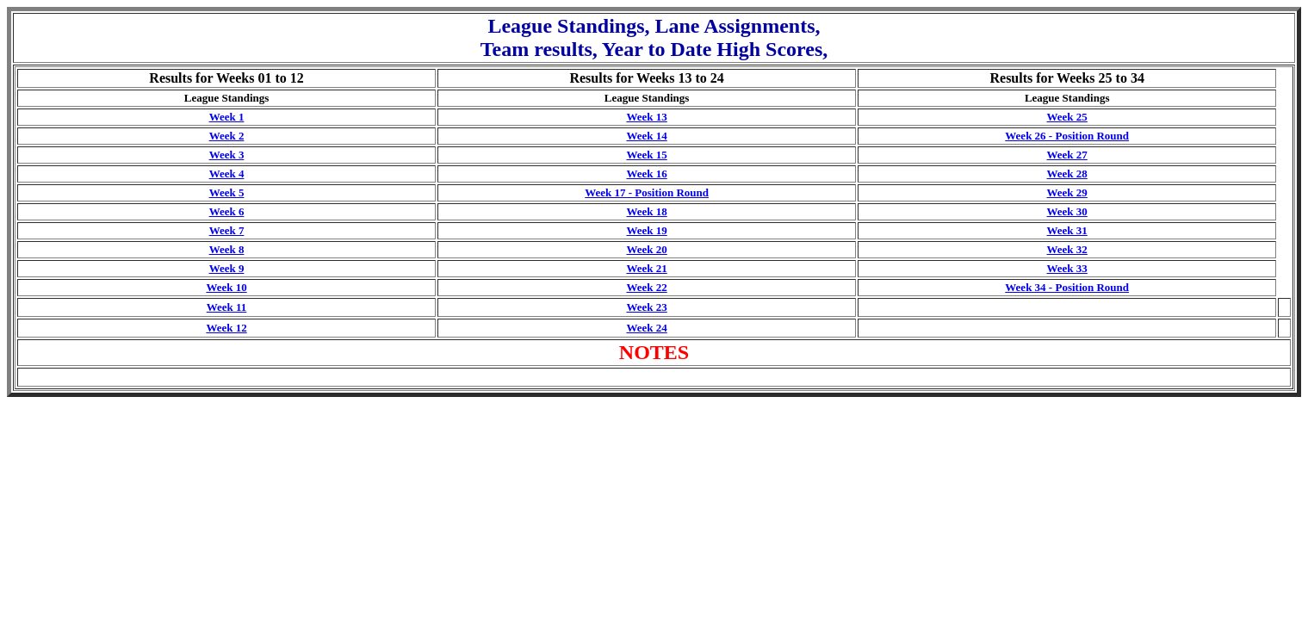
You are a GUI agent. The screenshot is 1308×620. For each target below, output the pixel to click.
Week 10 (226, 287)
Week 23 (646, 307)
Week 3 (227, 154)
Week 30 (1067, 211)
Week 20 (646, 249)
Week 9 (227, 268)
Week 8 (227, 249)
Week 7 (227, 230)
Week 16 (646, 173)
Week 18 (646, 211)
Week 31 (1067, 230)
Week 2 (227, 135)
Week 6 (227, 211)
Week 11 (227, 307)
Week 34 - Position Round (1067, 287)
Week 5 (227, 192)
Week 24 (646, 327)
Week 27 (1067, 154)
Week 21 (646, 268)
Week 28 (1067, 173)
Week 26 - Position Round (1067, 135)
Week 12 (226, 327)
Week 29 (1067, 192)
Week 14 (646, 135)
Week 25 (1067, 116)
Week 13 (646, 116)
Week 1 (227, 116)
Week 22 (646, 287)
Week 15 (646, 154)
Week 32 (1067, 249)
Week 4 (227, 173)
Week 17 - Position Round (647, 192)
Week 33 (1067, 268)
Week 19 (646, 230)
